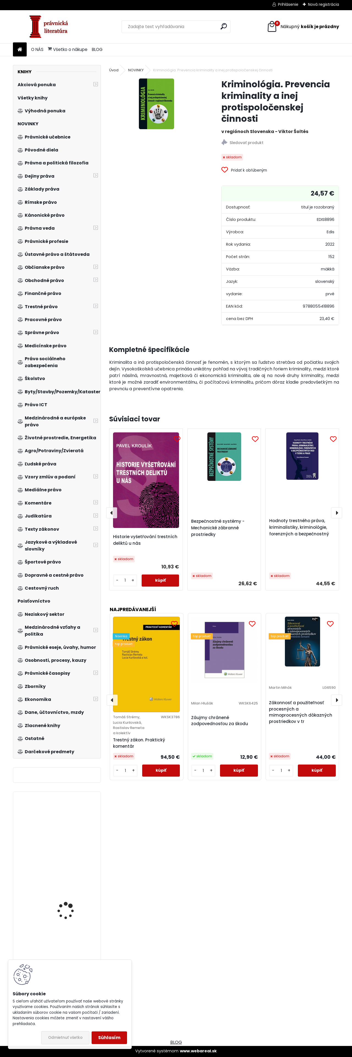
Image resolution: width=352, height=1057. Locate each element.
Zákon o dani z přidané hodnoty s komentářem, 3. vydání (72, 903)
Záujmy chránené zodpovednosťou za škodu (219, 721)
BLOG (97, 49)
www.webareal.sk (198, 1051)
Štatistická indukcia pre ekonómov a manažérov (72, 831)
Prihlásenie (288, 4)
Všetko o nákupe (67, 49)
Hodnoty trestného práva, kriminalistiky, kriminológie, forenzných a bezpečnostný (299, 527)
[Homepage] (20, 50)
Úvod (114, 70)
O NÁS (37, 49)
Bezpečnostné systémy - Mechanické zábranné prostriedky (217, 527)
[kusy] (125, 580)
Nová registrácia (323, 4)
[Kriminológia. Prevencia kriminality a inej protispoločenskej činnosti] (156, 103)
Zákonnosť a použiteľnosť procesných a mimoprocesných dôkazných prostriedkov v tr (300, 712)
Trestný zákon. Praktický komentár (139, 743)
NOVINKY (136, 70)
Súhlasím (109, 1037)
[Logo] (51, 26)
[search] (224, 26)
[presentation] (111, 512)
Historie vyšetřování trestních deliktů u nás (145, 540)
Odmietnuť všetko (65, 1037)
